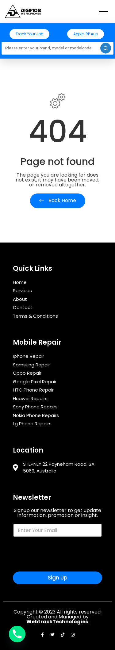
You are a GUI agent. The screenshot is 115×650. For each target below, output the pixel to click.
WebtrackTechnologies (57, 621)
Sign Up (57, 577)
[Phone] (17, 634)
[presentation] (59, 568)
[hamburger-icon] (103, 11)
